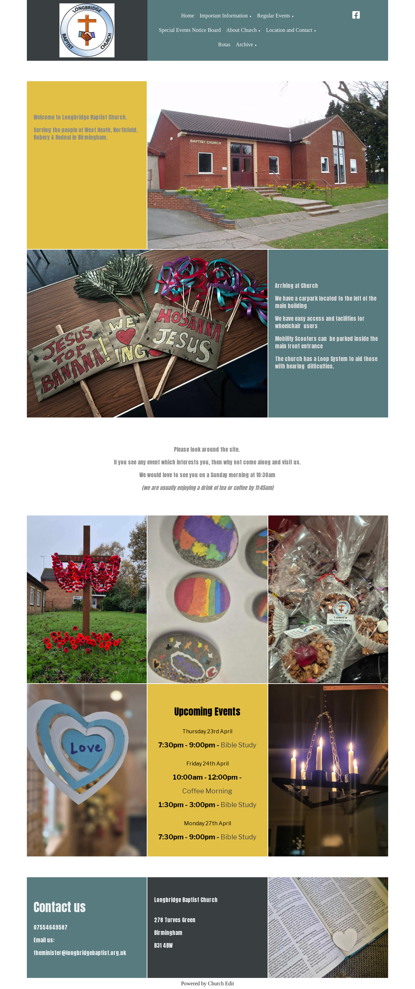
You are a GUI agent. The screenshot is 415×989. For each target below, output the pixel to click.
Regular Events (273, 15)
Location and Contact (289, 30)
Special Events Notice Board (190, 30)
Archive (244, 44)
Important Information (223, 15)
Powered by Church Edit (207, 983)
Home (187, 15)
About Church (241, 30)
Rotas (224, 44)
